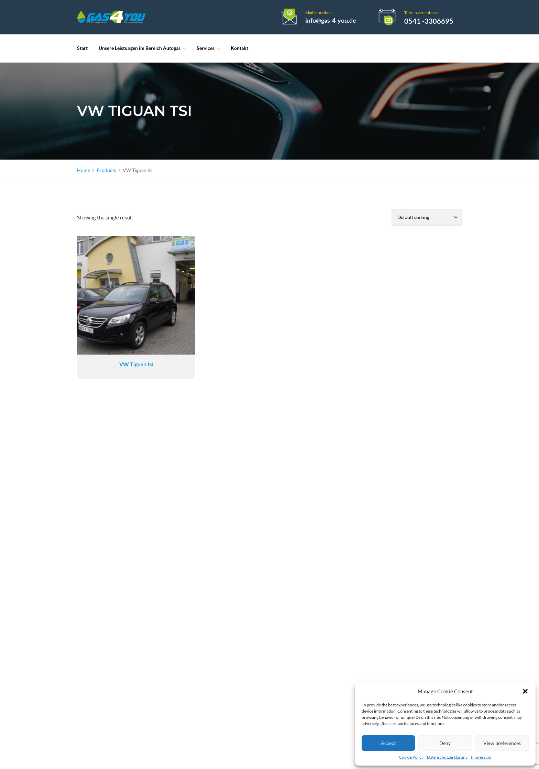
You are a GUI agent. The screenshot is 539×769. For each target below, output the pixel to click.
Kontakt (239, 48)
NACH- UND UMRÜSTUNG (252, 569)
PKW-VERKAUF (238, 593)
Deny (445, 743)
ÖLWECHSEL (234, 523)
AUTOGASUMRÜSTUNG (248, 511)
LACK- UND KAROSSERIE (249, 546)
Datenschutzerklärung (447, 757)
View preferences (502, 743)
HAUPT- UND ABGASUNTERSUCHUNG (267, 558)
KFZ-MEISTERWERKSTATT (251, 581)
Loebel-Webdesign (263, 756)
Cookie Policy (411, 757)
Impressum (481, 757)
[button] (525, 691)
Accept (388, 743)
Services (205, 48)
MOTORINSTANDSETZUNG (252, 534)
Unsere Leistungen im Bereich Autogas (139, 48)
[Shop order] (427, 217)
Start (82, 48)
